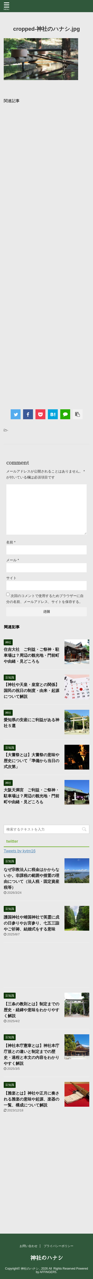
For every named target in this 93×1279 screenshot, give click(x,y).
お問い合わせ (28, 1246)
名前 (10, 542)
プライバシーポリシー (58, 1246)
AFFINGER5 (48, 1272)
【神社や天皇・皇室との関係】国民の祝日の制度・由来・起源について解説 (31, 691)
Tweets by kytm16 (19, 851)
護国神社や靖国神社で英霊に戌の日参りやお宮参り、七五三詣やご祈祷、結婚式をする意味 (31, 923)
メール (12, 560)
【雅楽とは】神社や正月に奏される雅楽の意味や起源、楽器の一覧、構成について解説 (31, 1099)
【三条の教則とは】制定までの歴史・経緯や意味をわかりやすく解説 (31, 1010)
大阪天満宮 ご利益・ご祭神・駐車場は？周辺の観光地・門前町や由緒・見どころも (31, 796)
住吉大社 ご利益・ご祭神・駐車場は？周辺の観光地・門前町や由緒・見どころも (31, 655)
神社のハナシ (46, 1258)
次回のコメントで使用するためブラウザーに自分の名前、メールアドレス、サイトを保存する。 (45, 599)
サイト (11, 578)
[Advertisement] (46, 255)
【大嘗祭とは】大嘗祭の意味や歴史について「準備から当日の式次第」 (31, 761)
